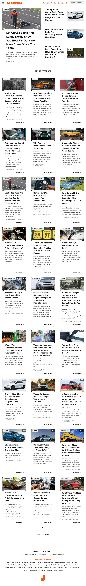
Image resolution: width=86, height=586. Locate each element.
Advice (35, 330)
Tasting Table (62, 567)
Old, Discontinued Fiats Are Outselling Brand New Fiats (54, 33)
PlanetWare (21, 567)
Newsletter (76, 3)
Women (49, 570)
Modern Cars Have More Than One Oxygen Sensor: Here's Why (41, 497)
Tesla (71, 12)
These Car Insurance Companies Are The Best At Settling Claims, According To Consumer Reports (42, 350)
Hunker (32, 565)
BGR (8, 562)
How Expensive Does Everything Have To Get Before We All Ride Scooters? (54, 51)
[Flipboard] (51, 3)
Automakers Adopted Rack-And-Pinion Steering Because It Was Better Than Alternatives (14, 148)
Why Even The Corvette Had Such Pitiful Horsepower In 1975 (14, 497)
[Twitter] (55, 3)
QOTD (71, 49)
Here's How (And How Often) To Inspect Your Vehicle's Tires (40, 197)
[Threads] (58, 3)
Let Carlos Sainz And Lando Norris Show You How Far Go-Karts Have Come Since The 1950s (21, 40)
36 (53, 228)
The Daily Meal (74, 567)
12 (82, 478)
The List (25, 570)
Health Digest (12, 565)
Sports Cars (8, 478)
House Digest (23, 565)
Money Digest (62, 565)
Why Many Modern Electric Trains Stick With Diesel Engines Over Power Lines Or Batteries (71, 450)
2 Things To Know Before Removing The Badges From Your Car (70, 97)
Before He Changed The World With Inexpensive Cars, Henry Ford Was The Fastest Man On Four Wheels (71, 299)
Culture (7, 79)
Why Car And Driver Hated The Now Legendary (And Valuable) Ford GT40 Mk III (71, 198)
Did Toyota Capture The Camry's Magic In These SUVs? (42, 447)
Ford (63, 178)
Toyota (35, 430)
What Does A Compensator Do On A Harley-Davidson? (14, 245)
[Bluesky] (47, 3)
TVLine (42, 570)
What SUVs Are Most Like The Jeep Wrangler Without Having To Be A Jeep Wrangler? (71, 498)
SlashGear (47, 567)
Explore (32, 562)
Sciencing (30, 567)
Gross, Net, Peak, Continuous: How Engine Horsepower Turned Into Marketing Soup (42, 297)
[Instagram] (62, 3)
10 (82, 331)
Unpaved (64, 478)
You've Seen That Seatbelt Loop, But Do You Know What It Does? (71, 349)
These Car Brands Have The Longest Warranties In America (41, 398)
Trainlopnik (65, 430)
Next (46, 534)
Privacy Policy (46, 551)
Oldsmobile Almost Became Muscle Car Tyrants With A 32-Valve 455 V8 (71, 147)
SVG (54, 567)
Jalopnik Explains (67, 79)
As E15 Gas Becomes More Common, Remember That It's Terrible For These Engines (42, 248)
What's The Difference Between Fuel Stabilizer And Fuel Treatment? (13, 349)
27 (82, 430)
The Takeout (34, 570)
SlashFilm (38, 567)
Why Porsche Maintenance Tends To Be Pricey (42, 145)
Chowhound (16, 562)
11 (82, 178)
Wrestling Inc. (58, 570)
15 (25, 478)
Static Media (31, 554)
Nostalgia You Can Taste (69, 128)
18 (25, 430)
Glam (68, 562)
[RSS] (66, 3)
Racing (7, 9)
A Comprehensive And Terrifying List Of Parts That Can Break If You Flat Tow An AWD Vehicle (71, 399)
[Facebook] (43, 3)
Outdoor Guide (10, 567)
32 (25, 379)
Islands (39, 565)
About (35, 551)
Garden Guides (60, 562)
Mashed (53, 565)
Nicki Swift (72, 565)
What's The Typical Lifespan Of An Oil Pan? (70, 245)
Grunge (74, 562)
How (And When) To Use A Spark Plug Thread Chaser (13, 295)
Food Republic (48, 562)
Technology (37, 278)
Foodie (39, 562)
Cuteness (25, 562)
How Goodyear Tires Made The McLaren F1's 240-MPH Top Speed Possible (42, 97)
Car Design (8, 128)
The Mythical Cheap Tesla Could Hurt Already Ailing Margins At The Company (54, 14)
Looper (46, 565)
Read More (19, 122)
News (71, 30)
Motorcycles (8, 228)
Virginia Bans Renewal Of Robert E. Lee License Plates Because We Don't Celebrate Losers (14, 98)
